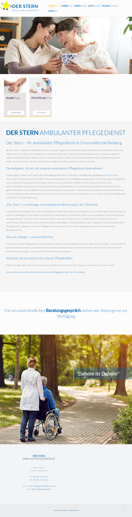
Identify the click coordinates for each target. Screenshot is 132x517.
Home (55, 510)
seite (54, 6)
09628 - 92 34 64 (69, 480)
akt (53, 11)
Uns (67, 6)
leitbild (110, 6)
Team (80, 6)
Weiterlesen (16, 113)
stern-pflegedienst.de (70, 489)
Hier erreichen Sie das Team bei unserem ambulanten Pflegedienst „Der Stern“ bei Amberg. (45, 272)
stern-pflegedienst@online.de (71, 486)
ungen (94, 6)
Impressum (63, 510)
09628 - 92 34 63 (69, 476)
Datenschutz (74, 510)
